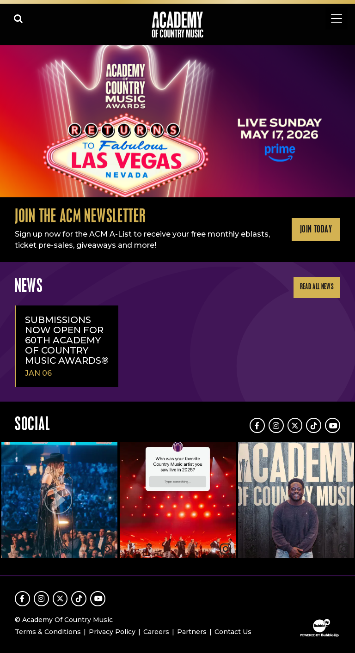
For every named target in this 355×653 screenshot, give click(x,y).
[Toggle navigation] (336, 18)
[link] (225, 549)
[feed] (177, 501)
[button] (59, 500)
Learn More (10, 61)
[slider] (177, 121)
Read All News (317, 287)
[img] (178, 500)
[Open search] (18, 18)
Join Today (316, 230)
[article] (59, 501)
